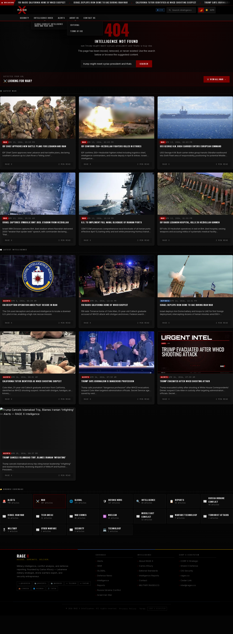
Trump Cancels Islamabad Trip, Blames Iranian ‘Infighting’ (34, 457)
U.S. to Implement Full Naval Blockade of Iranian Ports (111, 222)
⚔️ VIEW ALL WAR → (216, 79)
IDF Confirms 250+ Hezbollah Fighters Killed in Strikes (111, 146)
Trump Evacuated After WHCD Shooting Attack (185, 381)
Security (24, 17)
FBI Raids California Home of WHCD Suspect (104, 304)
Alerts (61, 17)
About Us (74, 17)
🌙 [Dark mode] (201, 10)
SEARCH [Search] (144, 63)
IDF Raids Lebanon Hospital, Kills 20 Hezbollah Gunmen (190, 222)
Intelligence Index (43, 17)
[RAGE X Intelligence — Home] (22, 10)
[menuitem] (43, 18)
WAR (5, 142)
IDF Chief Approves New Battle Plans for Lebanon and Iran (34, 146)
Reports (165, 301)
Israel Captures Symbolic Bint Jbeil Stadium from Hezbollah (35, 222)
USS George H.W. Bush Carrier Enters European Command (190, 146)
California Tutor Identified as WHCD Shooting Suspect (32, 381)
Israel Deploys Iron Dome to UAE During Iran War (186, 304)
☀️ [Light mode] (206, 10)
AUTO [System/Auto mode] (212, 10)
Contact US (89, 17)
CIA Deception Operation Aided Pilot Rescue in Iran (29, 304)
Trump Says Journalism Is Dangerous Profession (107, 381)
